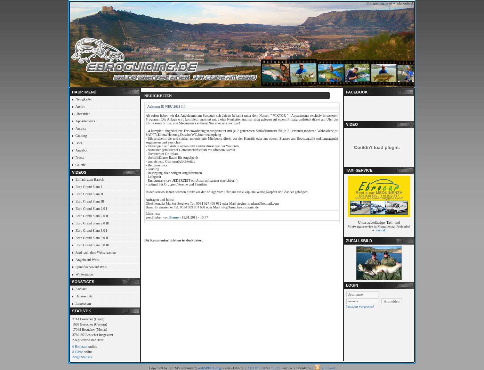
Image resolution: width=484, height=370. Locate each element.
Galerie (80, 165)
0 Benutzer (80, 346)
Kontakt (81, 289)
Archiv (80, 106)
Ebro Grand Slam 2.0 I (91, 209)
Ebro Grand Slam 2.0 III (92, 223)
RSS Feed (328, 368)
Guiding (81, 136)
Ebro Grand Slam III (89, 201)
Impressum (83, 303)
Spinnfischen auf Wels (91, 267)
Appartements (85, 121)
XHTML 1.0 (256, 368)
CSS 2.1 (275, 368)
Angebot (81, 150)
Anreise (80, 128)
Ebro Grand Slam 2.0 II (91, 216)
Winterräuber (84, 274)
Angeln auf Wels (87, 260)
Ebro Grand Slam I (88, 187)
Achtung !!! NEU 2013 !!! (166, 106)
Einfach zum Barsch (89, 179)
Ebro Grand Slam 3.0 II (91, 238)
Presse (79, 157)
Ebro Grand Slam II (89, 194)
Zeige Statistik (82, 357)
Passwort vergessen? (360, 307)
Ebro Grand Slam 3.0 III (92, 245)
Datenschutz (83, 296)
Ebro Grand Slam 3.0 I (91, 230)
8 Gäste (77, 352)
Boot (78, 143)
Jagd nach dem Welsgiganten (95, 252)
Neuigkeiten (83, 99)
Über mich (82, 114)
